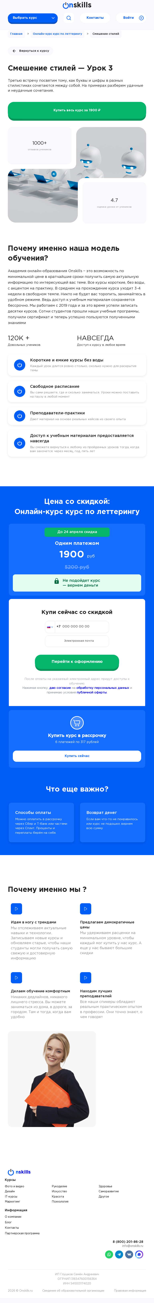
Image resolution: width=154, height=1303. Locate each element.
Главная (16, 34)
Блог (8, 1227)
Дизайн (10, 1196)
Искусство (59, 1196)
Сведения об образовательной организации (73, 1295)
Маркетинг (12, 1206)
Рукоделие (59, 1191)
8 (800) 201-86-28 (128, 1246)
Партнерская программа (22, 1238)
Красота (58, 1201)
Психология (60, 1206)
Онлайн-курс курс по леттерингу (57, 34)
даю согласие (60, 692)
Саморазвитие (109, 1196)
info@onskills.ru (132, 1251)
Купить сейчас (77, 760)
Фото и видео (14, 1191)
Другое (104, 1201)
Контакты (95, 17)
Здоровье (105, 1191)
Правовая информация (130, 1295)
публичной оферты (92, 697)
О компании (13, 1221)
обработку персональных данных (102, 692)
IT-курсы (11, 1201)
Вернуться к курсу (30, 51)
